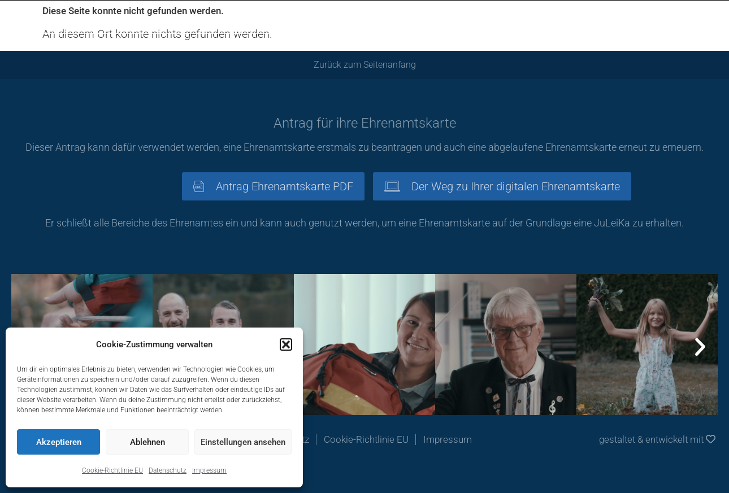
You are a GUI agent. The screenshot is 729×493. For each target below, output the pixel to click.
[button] (286, 344)
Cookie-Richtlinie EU (112, 470)
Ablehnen (147, 442)
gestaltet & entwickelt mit (657, 439)
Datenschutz (167, 470)
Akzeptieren (58, 442)
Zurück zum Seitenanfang (365, 64)
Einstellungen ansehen (243, 442)
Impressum (209, 470)
